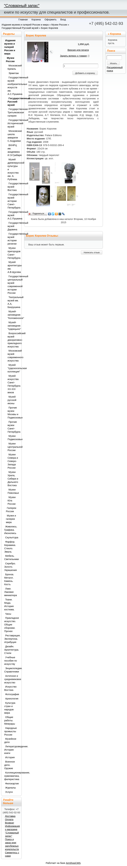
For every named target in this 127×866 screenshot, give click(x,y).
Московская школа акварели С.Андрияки (14, 136)
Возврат (9, 822)
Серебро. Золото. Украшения (10, 566)
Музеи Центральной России (14, 447)
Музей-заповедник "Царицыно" (14, 325)
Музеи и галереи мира (11, 519)
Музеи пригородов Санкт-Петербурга (14, 253)
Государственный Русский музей (20, 28)
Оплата (9, 819)
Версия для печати (78, 50)
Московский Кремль (14, 67)
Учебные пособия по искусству (10, 660)
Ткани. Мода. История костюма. (9, 604)
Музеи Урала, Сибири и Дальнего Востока (13, 479)
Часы (8, 613)
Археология (11, 698)
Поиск (111, 50)
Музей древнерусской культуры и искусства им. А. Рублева (14, 169)
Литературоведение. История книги (12, 749)
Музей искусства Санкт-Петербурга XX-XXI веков (14, 384)
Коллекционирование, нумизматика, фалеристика (12, 776)
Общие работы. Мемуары (9, 720)
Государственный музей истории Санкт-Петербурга (14, 201)
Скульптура (11, 537)
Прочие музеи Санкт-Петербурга (14, 427)
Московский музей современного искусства (14, 355)
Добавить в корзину (85, 73)
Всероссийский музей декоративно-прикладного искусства (14, 340)
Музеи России (59, 24)
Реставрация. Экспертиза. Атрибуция (12, 638)
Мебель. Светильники (11, 557)
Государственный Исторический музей (14, 123)
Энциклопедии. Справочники (12, 670)
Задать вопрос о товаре (73, 55)
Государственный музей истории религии (14, 238)
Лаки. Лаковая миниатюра (10, 592)
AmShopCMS (73, 863)
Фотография (12, 694)
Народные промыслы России (10, 731)
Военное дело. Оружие (9, 765)
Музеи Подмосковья (14, 438)
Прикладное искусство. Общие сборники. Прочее (11, 625)
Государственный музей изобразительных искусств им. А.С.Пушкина (14, 85)
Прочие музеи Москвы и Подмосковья (14, 412)
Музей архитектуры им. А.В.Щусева (14, 267)
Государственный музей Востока (14, 186)
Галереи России (11, 510)
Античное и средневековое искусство (12, 679)
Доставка (10, 816)
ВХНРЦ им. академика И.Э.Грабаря (14, 150)
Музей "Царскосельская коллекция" (14, 368)
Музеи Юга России (12, 500)
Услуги (9, 792)
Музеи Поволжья (13, 491)
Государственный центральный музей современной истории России (14, 284)
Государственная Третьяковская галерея (14, 112)
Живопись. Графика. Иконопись (10, 530)
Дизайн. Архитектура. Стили (11, 649)
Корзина (115, 33)
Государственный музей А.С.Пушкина (14, 215)
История (10, 757)
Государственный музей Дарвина (14, 226)
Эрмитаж (14, 73)
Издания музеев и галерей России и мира (25, 24)
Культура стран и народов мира (9, 708)
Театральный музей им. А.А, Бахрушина (14, 302)
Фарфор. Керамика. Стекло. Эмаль (10, 546)
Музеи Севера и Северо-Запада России (13, 461)
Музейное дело (10, 740)
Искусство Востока (10, 688)
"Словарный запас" (21, 5)
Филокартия (12, 783)
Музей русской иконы (12, 400)
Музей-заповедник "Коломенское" (14, 314)
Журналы (10, 787)
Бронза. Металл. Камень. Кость (9, 579)
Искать (113, 63)
